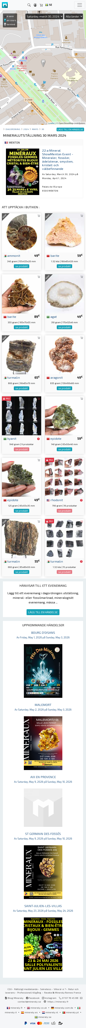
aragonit (55, 377)
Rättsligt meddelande (26, 989)
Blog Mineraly (14, 998)
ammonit (11, 255)
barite (53, 255)
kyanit (9, 438)
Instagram (49, 998)
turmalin (11, 377)
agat (52, 316)
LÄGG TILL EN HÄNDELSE (43, 612)
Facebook (32, 998)
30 (43, 129)
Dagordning (13, 129)
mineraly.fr (15, 1007)
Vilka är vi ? (60, 989)
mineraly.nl (50, 1012)
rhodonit (55, 500)
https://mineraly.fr (58, 1001)
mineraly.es (29, 1012)
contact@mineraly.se (29, 1001)
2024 (26, 129)
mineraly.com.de (62, 1007)
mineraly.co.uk (37, 1007)
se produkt (21, 266)
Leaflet (51, 123)
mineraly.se (43, 1017)
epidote (54, 438)
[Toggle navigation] (79, 5)
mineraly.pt (70, 1012)
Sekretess (45, 989)
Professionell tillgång (29, 992)
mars (35, 129)
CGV (10, 989)
